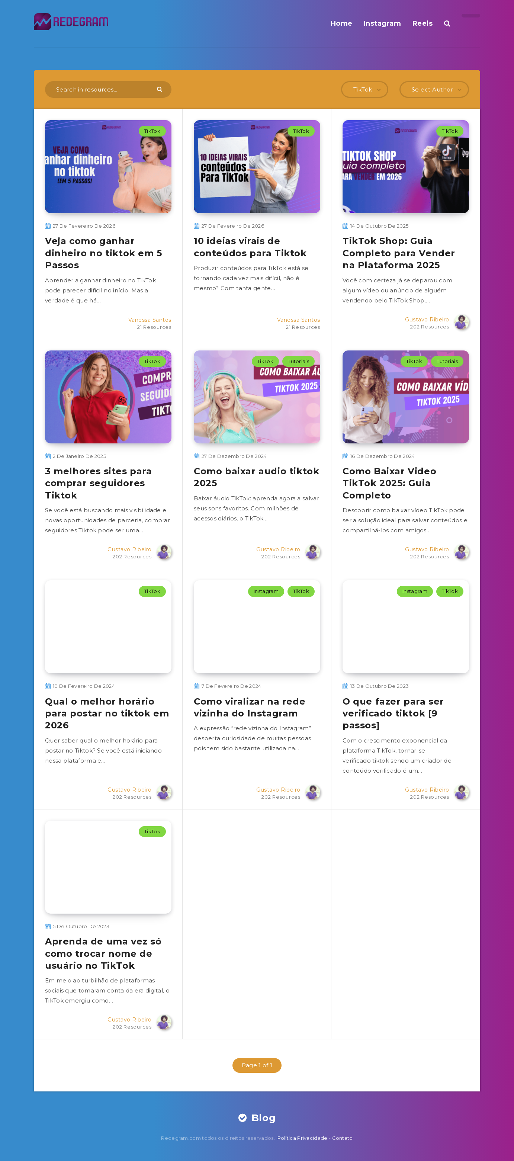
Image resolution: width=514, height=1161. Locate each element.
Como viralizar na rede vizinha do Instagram (249, 707)
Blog (257, 1118)
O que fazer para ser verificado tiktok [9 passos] (393, 713)
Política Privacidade (302, 1138)
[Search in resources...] (108, 89)
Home (342, 23)
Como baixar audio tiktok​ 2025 (256, 477)
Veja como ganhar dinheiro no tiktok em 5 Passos (103, 252)
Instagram (382, 23)
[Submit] (160, 89)
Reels (422, 23)
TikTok (152, 131)
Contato (342, 1138)
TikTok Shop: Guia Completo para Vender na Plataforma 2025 (399, 252)
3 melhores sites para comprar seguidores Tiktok (98, 483)
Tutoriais (298, 361)
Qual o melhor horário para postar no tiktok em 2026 (107, 713)
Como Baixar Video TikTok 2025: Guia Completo (389, 483)
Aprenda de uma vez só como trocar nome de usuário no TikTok (103, 953)
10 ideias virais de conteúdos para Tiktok (250, 246)
